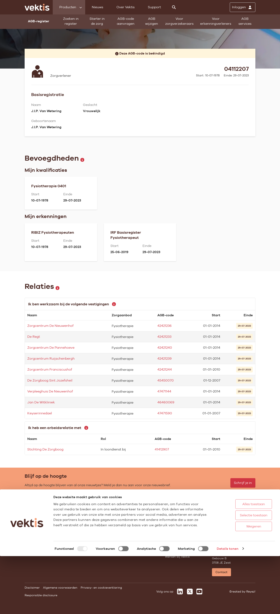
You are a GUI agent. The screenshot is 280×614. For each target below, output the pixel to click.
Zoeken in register (71, 21)
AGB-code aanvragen (125, 21)
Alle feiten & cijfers (84, 537)
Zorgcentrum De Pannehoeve (50, 348)
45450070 (165, 380)
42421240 (164, 348)
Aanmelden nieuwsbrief (135, 531)
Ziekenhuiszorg (82, 515)
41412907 (162, 449)
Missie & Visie (174, 515)
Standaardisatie (36, 526)
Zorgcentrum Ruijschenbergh (51, 358)
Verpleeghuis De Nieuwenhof (50, 391)
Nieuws (97, 7)
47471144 (164, 391)
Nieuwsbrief (126, 526)
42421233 (164, 337)
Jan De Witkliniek (41, 402)
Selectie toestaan (240, 573)
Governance (174, 509)
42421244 (164, 369)
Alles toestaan (240, 562)
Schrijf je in (243, 483)
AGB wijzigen (151, 21)
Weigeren (240, 584)
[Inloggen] (242, 7)
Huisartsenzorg (82, 509)
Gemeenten (79, 531)
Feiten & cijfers (129, 520)
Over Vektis (125, 7)
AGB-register (34, 509)
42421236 (164, 326)
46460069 (165, 402)
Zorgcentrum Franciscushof (49, 369)
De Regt (33, 337)
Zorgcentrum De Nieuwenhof (50, 326)
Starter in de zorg (97, 21)
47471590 (164, 413)
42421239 (164, 358)
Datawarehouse (176, 520)
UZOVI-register (35, 537)
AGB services (244, 21)
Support (154, 7)
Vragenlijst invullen (39, 531)
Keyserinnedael (39, 413)
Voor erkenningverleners (215, 21)
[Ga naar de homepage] (37, 7)
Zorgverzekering (83, 526)
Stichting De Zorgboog (45, 449)
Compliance (173, 526)
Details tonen (227, 606)
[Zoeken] (174, 7)
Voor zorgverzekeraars (179, 21)
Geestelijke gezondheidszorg (91, 520)
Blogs (122, 515)
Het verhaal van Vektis (181, 531)
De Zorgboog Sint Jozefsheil (49, 380)
